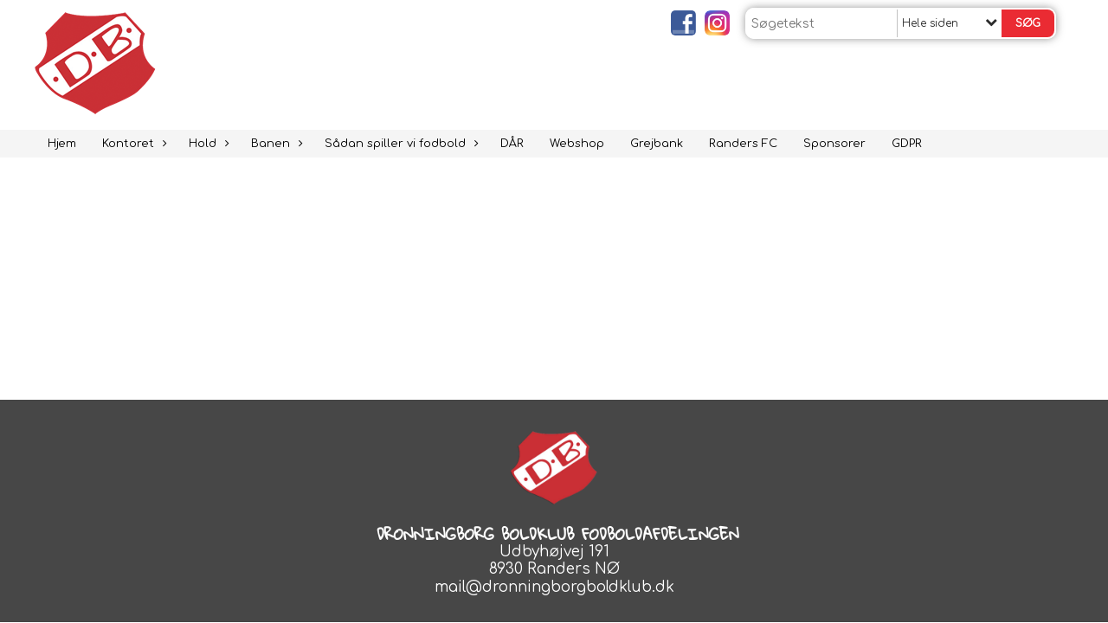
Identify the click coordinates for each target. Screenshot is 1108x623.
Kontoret (132, 144)
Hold (207, 144)
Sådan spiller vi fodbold (399, 144)
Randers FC (743, 144)
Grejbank (656, 144)
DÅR (512, 144)
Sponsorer (834, 144)
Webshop (577, 144)
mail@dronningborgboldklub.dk (554, 587)
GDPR (907, 144)
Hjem (62, 144)
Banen (275, 144)
